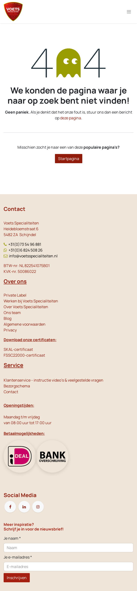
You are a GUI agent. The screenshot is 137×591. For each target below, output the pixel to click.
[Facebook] (10, 507)
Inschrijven (17, 577)
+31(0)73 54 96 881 (24, 244)
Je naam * (12, 538)
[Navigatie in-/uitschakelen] (128, 11)
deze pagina (70, 118)
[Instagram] (38, 507)
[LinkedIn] (24, 507)
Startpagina (68, 158)
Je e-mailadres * (18, 557)
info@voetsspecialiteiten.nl (33, 256)
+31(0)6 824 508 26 (25, 250)
